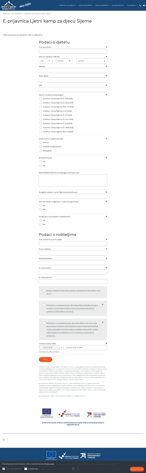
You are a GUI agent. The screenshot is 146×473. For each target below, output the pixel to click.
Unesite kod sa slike (47, 344)
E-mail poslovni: (45, 277)
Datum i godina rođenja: (49, 57)
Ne (44, 166)
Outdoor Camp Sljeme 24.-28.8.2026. (58, 128)
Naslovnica (6, 14)
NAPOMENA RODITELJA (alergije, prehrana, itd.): (59, 173)
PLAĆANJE (130, 5)
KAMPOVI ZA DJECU (66, 5)
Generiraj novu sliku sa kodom (49, 352)
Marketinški (33, 469)
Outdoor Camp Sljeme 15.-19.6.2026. (58, 99)
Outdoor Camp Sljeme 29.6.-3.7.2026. (58, 107)
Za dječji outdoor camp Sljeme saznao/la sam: (58, 192)
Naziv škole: (44, 76)
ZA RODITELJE (116, 5)
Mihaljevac (47, 151)
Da (44, 161)
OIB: (40, 85)
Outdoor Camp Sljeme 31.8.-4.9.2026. (58, 132)
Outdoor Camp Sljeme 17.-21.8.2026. (58, 123)
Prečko (46, 142)
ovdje (52, 464)
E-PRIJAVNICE (17, 14)
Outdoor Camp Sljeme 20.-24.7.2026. (58, 119)
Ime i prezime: (45, 47)
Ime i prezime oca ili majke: (50, 239)
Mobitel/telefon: (45, 258)
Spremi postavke (137, 469)
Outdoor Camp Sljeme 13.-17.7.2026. (57, 115)
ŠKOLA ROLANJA (84, 5)
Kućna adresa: (45, 249)
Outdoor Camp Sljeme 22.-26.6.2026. (58, 103)
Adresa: (42, 66)
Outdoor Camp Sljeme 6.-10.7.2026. (57, 111)
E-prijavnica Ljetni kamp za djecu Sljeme (37, 14)
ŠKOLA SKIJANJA (101, 5)
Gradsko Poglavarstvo (52, 147)
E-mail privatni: (45, 268)
